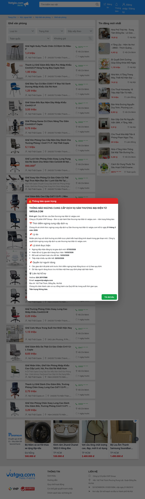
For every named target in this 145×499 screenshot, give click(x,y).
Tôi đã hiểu (109, 297)
